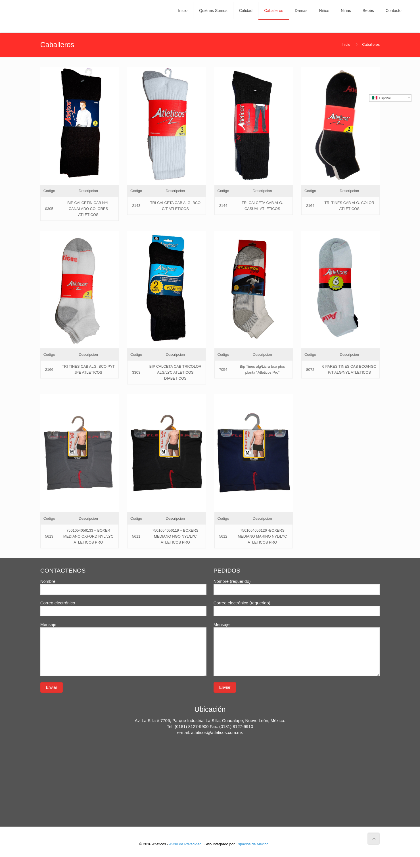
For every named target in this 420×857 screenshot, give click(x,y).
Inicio (346, 44)
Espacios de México (252, 844)
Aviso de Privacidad (185, 844)
